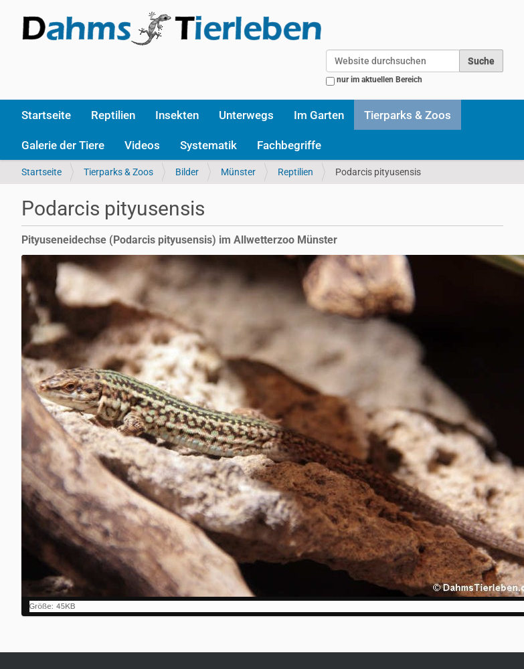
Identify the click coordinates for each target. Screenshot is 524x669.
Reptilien (113, 115)
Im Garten (319, 115)
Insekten (177, 115)
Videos (142, 145)
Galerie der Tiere (62, 145)
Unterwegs (246, 115)
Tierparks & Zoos (407, 115)
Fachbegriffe (289, 145)
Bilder (187, 172)
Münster (238, 172)
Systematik (208, 145)
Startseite (46, 115)
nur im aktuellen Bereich (379, 79)
